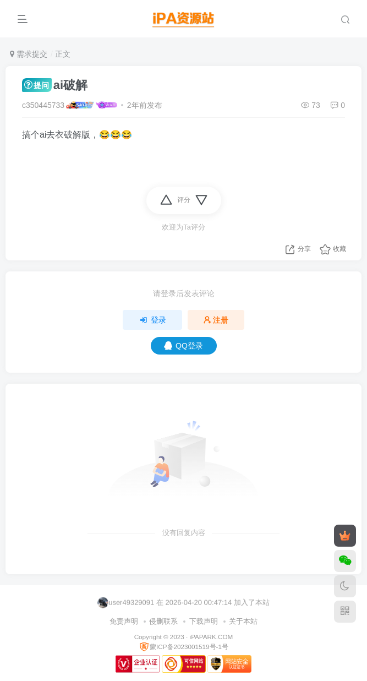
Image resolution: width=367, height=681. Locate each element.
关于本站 (243, 621)
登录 (152, 319)
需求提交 (28, 54)
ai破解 (54, 85)
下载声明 (203, 621)
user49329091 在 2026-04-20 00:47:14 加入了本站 (183, 602)
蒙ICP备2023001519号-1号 (183, 646)
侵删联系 (163, 621)
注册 (216, 319)
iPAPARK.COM (211, 636)
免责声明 (123, 621)
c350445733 (43, 105)
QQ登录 (183, 345)
